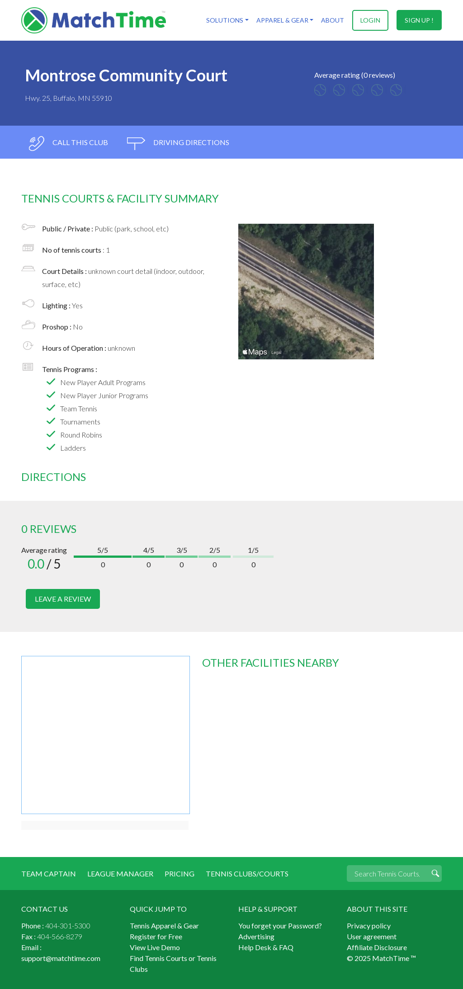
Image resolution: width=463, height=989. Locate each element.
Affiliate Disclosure (377, 946)
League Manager (120, 873)
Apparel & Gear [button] (282, 20)
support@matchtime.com (60, 957)
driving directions (178, 143)
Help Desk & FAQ (265, 946)
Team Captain (48, 873)
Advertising (256, 936)
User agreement (372, 936)
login (370, 20)
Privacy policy (369, 925)
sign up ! (419, 20)
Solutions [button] (224, 20)
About (332, 20)
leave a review (63, 598)
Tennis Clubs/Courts (247, 873)
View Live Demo (155, 946)
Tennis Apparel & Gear (164, 925)
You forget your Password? (280, 925)
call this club (68, 143)
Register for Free (156, 936)
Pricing (179, 873)
